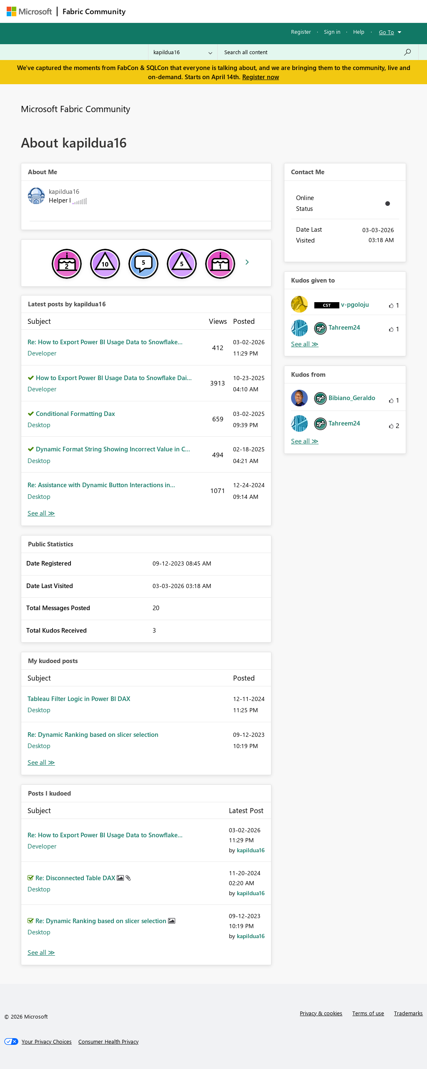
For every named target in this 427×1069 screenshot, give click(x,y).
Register (301, 31)
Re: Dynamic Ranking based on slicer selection (93, 734)
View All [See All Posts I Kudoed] (41, 952)
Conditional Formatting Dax (75, 413)
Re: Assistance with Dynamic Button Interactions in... (101, 485)
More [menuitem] (318, 11)
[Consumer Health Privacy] (108, 1041)
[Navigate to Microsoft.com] (29, 11)
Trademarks (408, 1012)
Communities (252, 11)
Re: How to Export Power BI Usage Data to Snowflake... (105, 342)
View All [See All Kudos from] (305, 441)
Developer (42, 353)
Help (358, 31)
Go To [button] (386, 31)
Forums (144, 11)
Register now (260, 77)
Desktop (39, 425)
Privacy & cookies (321, 1012)
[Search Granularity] (182, 52)
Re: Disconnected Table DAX (76, 878)
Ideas (215, 11)
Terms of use (368, 1012)
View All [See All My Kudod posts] (41, 762)
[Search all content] (318, 52)
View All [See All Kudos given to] (305, 344)
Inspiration (181, 11)
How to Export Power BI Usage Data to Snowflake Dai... (114, 377)
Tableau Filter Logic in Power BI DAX (79, 698)
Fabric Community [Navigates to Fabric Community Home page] (94, 11)
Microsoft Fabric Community (75, 108)
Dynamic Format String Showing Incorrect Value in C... (113, 449)
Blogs (289, 11)
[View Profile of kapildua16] (251, 850)
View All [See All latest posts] (41, 513)
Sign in (332, 31)
